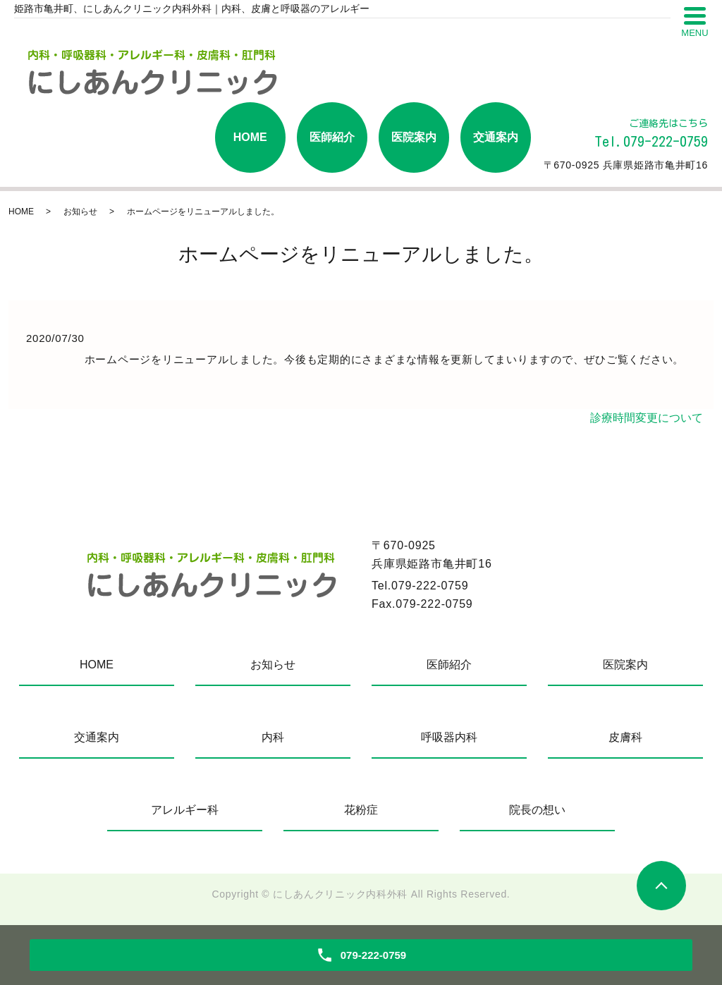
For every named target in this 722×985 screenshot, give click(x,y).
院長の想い (537, 810)
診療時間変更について (646, 418)
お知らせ (80, 211)
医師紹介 (332, 137)
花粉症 (361, 810)
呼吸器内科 (449, 737)
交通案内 (495, 137)
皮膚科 (625, 737)
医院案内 (413, 137)
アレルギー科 (185, 810)
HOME (250, 137)
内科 (273, 737)
